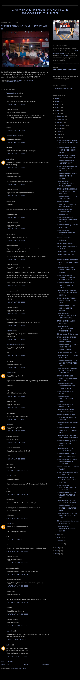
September (61, 125)
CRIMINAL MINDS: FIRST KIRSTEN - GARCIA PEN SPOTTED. (66, 480)
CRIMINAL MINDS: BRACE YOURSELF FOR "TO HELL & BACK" (67, 285)
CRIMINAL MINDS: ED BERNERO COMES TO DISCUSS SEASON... (66, 277)
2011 (57, 107)
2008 (57, 548)
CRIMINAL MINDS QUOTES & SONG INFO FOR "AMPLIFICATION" (67, 347)
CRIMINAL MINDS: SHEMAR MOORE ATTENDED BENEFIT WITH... (67, 370)
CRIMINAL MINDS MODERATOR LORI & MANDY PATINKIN (65, 183)
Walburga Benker (12, 93)
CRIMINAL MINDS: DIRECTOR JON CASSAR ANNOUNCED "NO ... (67, 262)
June (59, 134)
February (60, 541)
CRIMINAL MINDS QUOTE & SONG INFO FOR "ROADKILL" (67, 443)
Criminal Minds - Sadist (64, 243)
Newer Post (5, 664)
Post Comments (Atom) (18, 669)
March (59, 538)
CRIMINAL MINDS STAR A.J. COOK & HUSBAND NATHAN (67, 308)
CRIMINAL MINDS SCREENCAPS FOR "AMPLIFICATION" (65, 328)
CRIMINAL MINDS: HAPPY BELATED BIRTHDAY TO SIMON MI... (66, 417)
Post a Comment (7, 661)
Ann (7, 159)
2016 (57, 98)
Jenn (8, 425)
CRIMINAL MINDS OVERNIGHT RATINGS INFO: (66, 232)
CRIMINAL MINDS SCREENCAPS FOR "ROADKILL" (65, 399)
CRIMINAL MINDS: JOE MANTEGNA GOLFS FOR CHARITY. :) (66, 508)
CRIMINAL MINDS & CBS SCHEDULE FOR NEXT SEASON (66, 270)
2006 (57, 554)
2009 (57, 113)
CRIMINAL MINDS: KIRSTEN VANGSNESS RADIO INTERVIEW (67, 168)
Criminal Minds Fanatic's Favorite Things (40, 11)
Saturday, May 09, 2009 (17, 470)
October (60, 122)
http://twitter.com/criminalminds (64, 69)
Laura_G (9, 631)
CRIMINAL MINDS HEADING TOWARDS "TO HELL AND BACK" (67, 515)
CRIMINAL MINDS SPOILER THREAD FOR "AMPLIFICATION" (66, 339)
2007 (57, 551)
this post (65, 55)
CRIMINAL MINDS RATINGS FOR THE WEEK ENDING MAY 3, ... (66, 430)
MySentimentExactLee (14, 344)
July (58, 131)
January (60, 544)
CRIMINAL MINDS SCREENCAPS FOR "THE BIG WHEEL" (67, 487)
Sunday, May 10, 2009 (16, 640)
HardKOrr (9, 373)
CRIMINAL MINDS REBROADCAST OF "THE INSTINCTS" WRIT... (67, 315)
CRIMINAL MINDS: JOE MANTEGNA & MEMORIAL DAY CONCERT (67, 378)
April (59, 535)
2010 (57, 110)
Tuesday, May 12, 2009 (16, 656)
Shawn (8, 523)
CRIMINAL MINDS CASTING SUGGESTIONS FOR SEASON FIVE (67, 461)
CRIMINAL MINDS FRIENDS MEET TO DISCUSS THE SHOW (66, 300)
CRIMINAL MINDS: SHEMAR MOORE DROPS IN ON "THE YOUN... (67, 191)
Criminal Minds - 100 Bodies (66, 251)
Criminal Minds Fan (13, 136)
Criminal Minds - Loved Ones (66, 352)
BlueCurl (9, 476)
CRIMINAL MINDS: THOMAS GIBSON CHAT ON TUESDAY (67, 176)
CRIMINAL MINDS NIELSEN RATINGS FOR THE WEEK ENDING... (67, 293)
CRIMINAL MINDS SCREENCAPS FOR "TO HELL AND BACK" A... (66, 204)
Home (26, 664)
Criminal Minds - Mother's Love (67, 334)
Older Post (45, 664)
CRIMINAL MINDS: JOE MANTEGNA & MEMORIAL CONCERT (67, 219)
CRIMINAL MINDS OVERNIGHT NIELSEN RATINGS (65, 528)
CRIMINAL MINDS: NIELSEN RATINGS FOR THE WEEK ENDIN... (67, 363)
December (61, 116)
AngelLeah (10, 330)
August (59, 128)
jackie (8, 645)
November (61, 119)
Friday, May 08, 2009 (15, 104)
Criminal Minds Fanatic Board (63, 88)
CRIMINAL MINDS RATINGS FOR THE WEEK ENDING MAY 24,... (66, 150)
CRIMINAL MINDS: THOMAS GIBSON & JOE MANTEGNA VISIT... (67, 142)
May (58, 137)
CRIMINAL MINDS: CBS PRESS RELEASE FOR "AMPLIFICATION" (66, 386)
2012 (57, 104)
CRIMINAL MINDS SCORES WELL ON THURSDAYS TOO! (66, 495)
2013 (57, 101)
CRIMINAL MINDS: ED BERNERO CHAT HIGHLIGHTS (64, 212)
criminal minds (13, 81)
